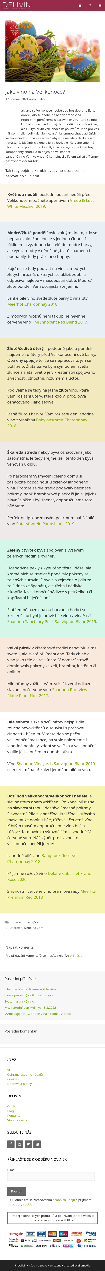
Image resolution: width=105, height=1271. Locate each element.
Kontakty (13, 1115)
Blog (10, 1111)
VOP (10, 1070)
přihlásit (76, 955)
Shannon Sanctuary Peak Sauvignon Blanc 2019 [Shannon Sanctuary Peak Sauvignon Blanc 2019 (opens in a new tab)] (51, 621)
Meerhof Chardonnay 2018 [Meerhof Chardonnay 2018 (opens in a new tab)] (32, 304)
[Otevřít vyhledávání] (90, 5)
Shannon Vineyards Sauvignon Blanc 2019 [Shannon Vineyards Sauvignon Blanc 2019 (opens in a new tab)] (56, 763)
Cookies (13, 1079)
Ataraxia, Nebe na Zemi (27, 928)
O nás (11, 1106)
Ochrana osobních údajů (25, 1074)
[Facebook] (11, 1144)
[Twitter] (28, 1144)
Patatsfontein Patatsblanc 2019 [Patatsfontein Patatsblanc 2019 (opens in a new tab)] (45, 523)
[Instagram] (19, 1144)
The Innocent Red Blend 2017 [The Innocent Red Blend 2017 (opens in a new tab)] (59, 322)
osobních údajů (64, 1200)
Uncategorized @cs (24, 922)
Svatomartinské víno (19, 1001)
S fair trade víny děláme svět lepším (30, 989)
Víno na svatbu (18, 1120)
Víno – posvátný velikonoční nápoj (29, 995)
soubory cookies (22, 1204)
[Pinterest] (37, 1144)
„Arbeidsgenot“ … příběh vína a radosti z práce (38, 1014)
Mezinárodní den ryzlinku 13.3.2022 (30, 1007)
